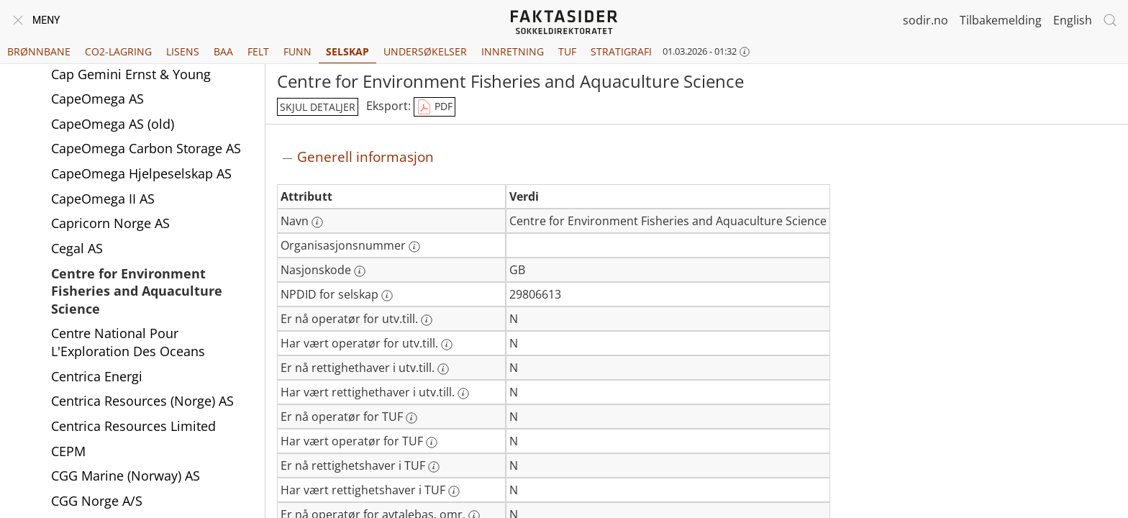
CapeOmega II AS (103, 209)
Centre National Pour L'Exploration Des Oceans (128, 353)
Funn (297, 51)
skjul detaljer (317, 107)
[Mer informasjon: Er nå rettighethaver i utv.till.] (443, 369)
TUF (567, 51)
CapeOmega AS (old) (112, 134)
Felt (258, 51)
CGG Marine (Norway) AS (125, 486)
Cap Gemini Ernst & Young (131, 85)
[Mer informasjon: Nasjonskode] (359, 271)
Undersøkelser (425, 51)
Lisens (182, 51)
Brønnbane (38, 51)
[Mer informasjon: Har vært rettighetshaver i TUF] (454, 491)
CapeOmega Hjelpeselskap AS (141, 184)
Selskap (347, 51)
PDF (434, 107)
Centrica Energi (96, 387)
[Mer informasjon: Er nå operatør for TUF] (411, 418)
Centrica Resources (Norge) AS (142, 411)
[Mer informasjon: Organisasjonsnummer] (414, 247)
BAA (223, 51)
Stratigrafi (621, 51)
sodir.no (925, 20)
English (1072, 20)
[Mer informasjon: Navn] (317, 222)
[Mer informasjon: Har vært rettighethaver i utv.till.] (463, 393)
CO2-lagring (118, 51)
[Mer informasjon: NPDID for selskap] (387, 295)
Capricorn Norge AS (110, 233)
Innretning (512, 51)
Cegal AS (77, 259)
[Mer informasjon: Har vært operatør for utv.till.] (446, 344)
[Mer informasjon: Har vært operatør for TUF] (431, 442)
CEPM (68, 462)
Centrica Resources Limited (133, 436)
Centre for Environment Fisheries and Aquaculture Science (136, 302)
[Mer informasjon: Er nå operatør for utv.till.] (426, 320)
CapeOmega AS (97, 109)
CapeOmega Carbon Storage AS (146, 159)
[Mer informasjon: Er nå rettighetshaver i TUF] (434, 467)
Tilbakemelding (1001, 20)
